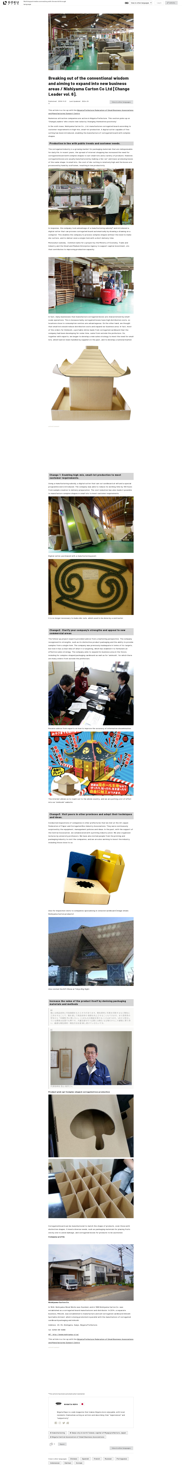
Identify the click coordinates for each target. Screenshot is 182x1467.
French (97, 1459)
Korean (79, 1463)
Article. (171, 3)
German (68, 1463)
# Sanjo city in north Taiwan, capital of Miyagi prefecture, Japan (98, 1433)
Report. (62, 1444)
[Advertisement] (91, 451)
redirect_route (140, 3)
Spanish (85, 1459)
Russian (108, 1459)
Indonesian (55, 1463)
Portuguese (122, 1459)
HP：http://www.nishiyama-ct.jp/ (63, 1334)
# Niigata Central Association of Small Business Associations (77, 1437)
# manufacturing (57, 1433)
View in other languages (121, 102)
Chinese (73, 1459)
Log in (159, 3)
